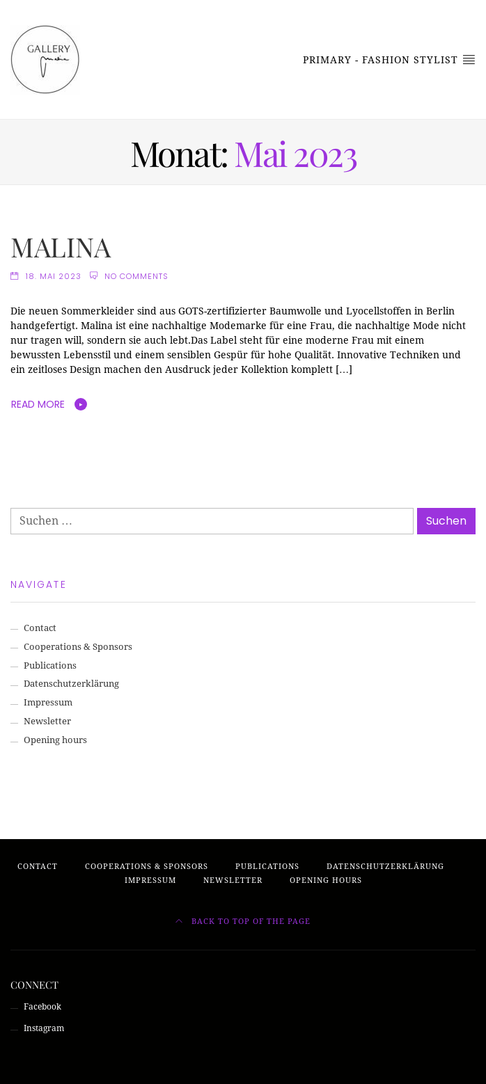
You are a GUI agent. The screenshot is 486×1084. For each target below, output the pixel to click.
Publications (50, 665)
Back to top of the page (243, 921)
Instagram (44, 1028)
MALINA (60, 246)
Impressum (48, 702)
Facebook (42, 1007)
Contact (40, 628)
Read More (38, 404)
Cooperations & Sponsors (78, 646)
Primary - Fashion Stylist (389, 59)
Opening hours (55, 740)
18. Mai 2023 (53, 276)
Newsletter (47, 721)
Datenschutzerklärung (71, 683)
